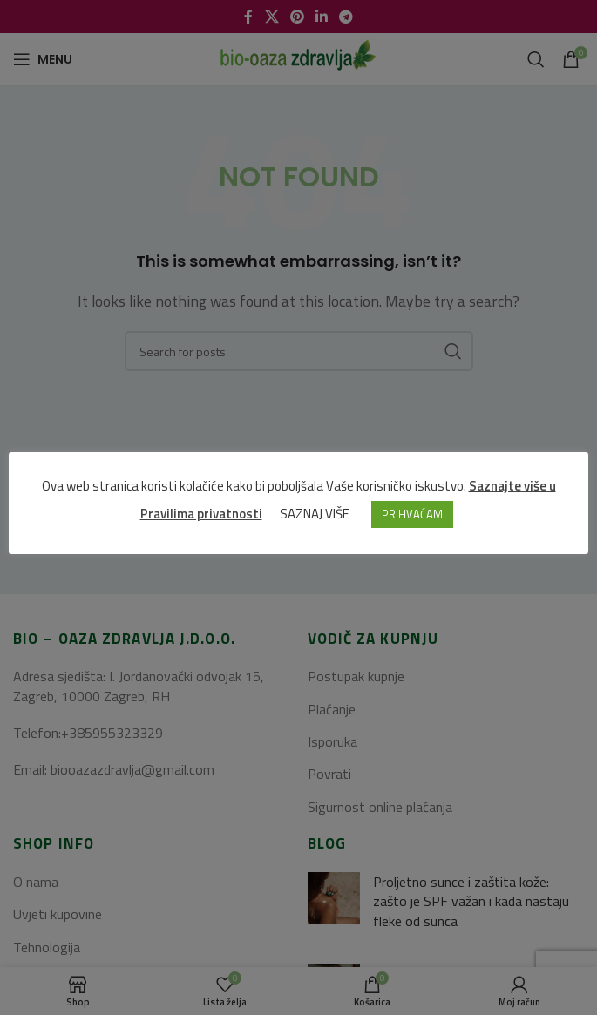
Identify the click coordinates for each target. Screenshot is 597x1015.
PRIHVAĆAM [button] (412, 514)
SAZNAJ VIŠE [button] (314, 514)
